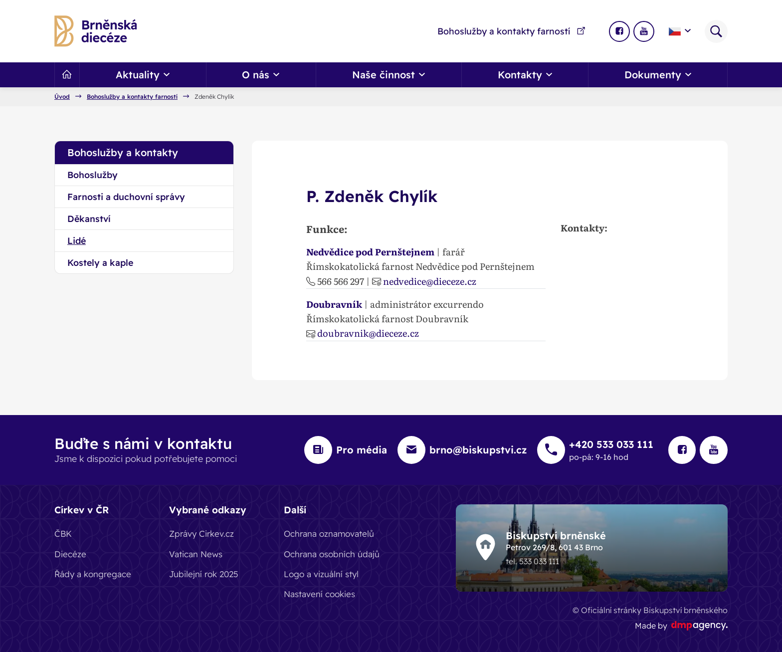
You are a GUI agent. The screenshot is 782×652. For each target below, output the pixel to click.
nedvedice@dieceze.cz (430, 281)
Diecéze (70, 553)
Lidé (76, 240)
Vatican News (195, 553)
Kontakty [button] (525, 74)
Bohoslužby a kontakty (122, 152)
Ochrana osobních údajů (332, 553)
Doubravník (334, 304)
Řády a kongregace (92, 574)
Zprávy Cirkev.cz (201, 533)
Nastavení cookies (319, 594)
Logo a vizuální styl (321, 574)
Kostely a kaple (100, 262)
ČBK (63, 533)
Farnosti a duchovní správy (126, 196)
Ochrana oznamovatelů (329, 533)
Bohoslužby (92, 174)
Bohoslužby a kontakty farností (511, 30)
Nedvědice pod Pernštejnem (370, 251)
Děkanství (89, 218)
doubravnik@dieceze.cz (368, 333)
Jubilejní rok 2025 (203, 574)
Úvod (62, 96)
